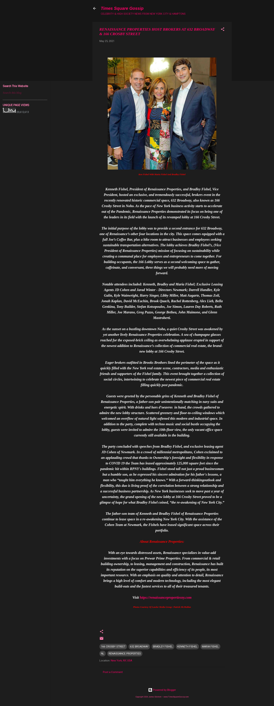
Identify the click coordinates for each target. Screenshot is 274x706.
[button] (223, 30)
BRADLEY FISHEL (163, 646)
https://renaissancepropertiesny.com (166, 597)
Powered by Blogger (162, 689)
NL (102, 653)
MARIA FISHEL (210, 646)
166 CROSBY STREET (113, 646)
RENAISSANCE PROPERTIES (125, 653)
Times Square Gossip (122, 8)
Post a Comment (113, 672)
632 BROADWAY (139, 646)
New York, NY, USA (121, 660)
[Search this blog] (25, 93)
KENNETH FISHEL (187, 646)
